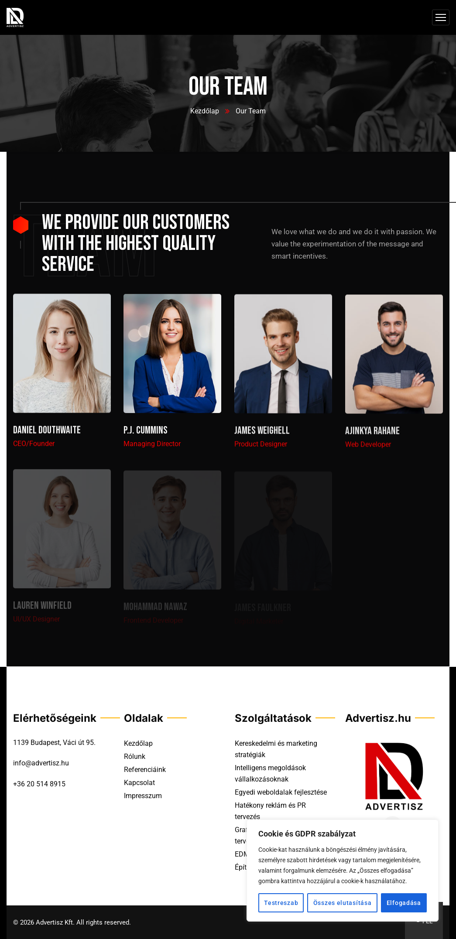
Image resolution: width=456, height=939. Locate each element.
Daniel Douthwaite (47, 432)
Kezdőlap (204, 111)
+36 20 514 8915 (39, 784)
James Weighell (262, 433)
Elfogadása (404, 902)
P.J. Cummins (145, 433)
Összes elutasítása (342, 902)
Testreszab (281, 902)
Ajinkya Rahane (372, 434)
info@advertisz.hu (41, 763)
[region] (343, 870)
